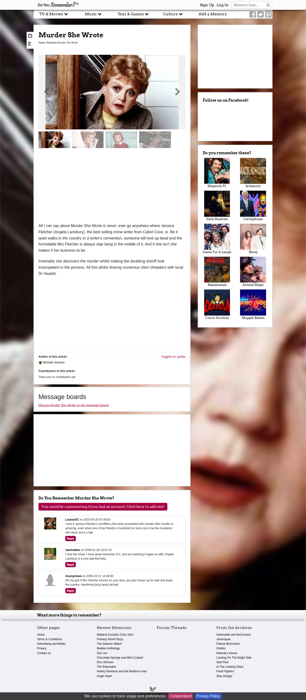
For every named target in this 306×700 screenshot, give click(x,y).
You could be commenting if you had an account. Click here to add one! (102, 507)
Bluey (253, 239)
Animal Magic (253, 272)
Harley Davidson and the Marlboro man (122, 671)
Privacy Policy (208, 696)
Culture (173, 14)
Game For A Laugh (217, 239)
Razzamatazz (217, 272)
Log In (223, 5)
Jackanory (253, 173)
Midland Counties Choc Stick (115, 634)
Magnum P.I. (217, 173)
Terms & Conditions (49, 639)
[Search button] (268, 4)
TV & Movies (53, 14)
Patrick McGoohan (228, 643)
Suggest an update (173, 356)
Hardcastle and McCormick (233, 634)
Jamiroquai (223, 639)
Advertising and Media (51, 643)
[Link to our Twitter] (260, 14)
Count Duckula (217, 304)
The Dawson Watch (109, 643)
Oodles (220, 648)
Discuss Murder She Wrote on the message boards (73, 405)
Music (93, 14)
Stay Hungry (224, 676)
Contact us (44, 653)
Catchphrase (253, 206)
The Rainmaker (106, 666)
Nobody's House (226, 653)
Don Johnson (105, 662)
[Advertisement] (112, 186)
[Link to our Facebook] (252, 14)
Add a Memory (213, 14)
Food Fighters (225, 671)
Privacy (41, 648)
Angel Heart (104, 676)
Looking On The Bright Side (233, 657)
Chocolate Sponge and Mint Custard (120, 657)
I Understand (180, 696)
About (40, 634)
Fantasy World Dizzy (110, 639)
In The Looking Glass (229, 666)
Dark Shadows (217, 206)
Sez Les (102, 653)
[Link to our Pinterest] (268, 14)
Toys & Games (133, 14)
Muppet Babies (253, 304)
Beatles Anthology (108, 648)
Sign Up (207, 5)
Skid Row (222, 662)
